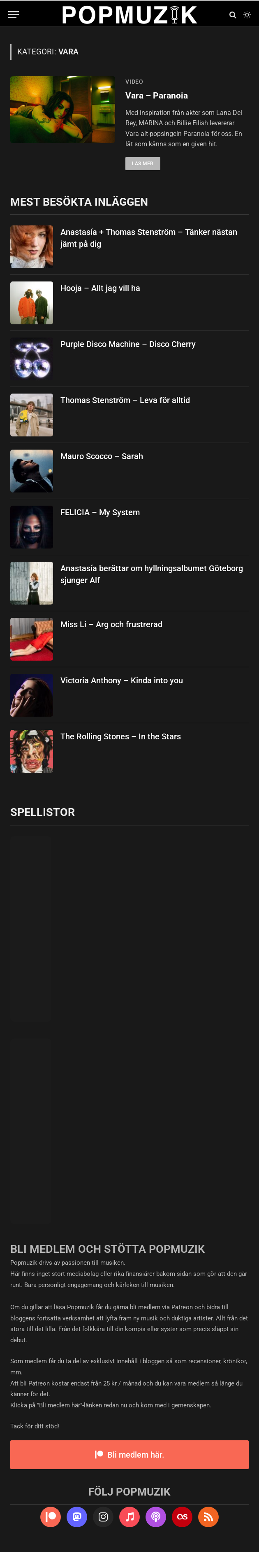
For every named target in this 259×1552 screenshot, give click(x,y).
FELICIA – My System (100, 512)
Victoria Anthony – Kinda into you (121, 680)
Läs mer (143, 163)
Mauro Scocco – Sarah (101, 456)
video (134, 81)
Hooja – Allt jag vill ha (100, 288)
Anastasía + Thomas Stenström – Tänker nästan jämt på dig (148, 238)
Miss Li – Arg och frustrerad (111, 624)
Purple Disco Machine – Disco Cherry (128, 344)
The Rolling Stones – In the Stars (120, 736)
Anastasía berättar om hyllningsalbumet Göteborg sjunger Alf (151, 574)
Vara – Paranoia (156, 96)
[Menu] (13, 14)
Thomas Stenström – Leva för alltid (125, 400)
